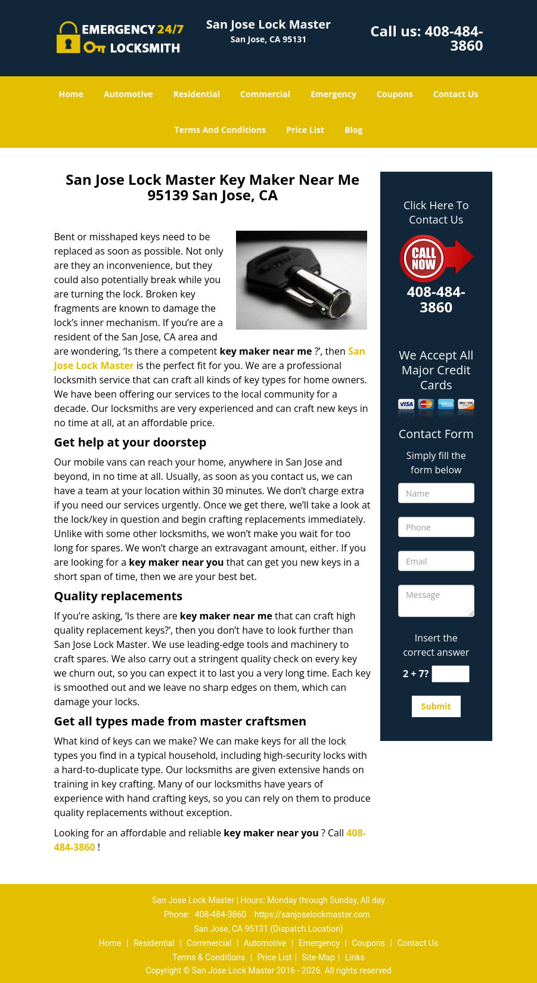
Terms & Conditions (208, 957)
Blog (353, 129)
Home (70, 94)
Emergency (333, 94)
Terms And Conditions (220, 129)
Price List (305, 129)
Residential (196, 94)
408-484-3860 (454, 38)
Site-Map (318, 957)
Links (355, 957)
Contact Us (456, 94)
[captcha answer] (451, 674)
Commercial (265, 94)
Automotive (128, 94)
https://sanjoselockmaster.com (312, 914)
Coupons (394, 94)
